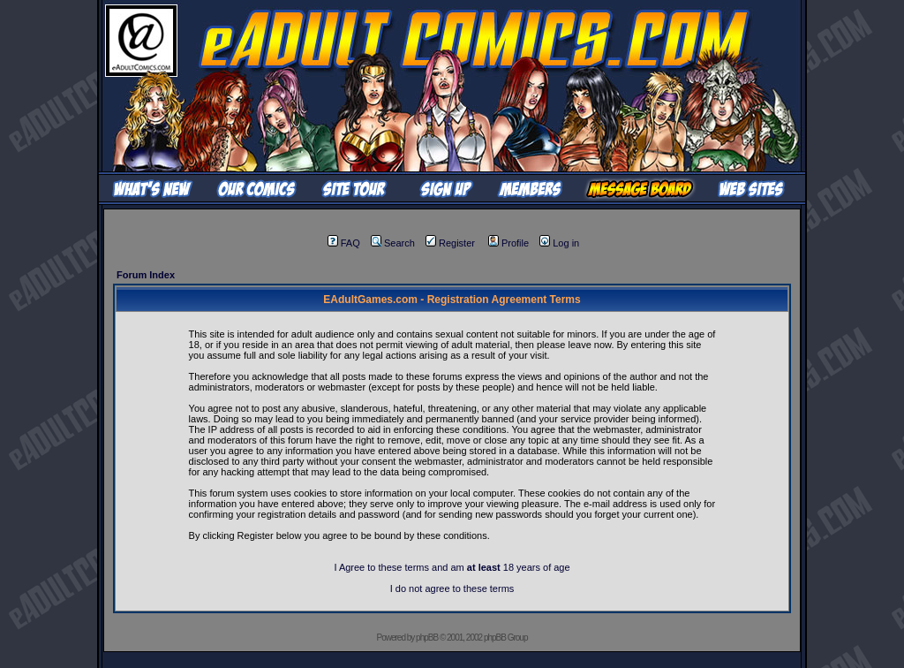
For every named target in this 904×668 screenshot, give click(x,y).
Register (450, 243)
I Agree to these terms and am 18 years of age (451, 567)
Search (393, 243)
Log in (559, 243)
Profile (508, 243)
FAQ (344, 243)
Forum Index (146, 274)
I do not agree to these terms (452, 588)
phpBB (427, 637)
